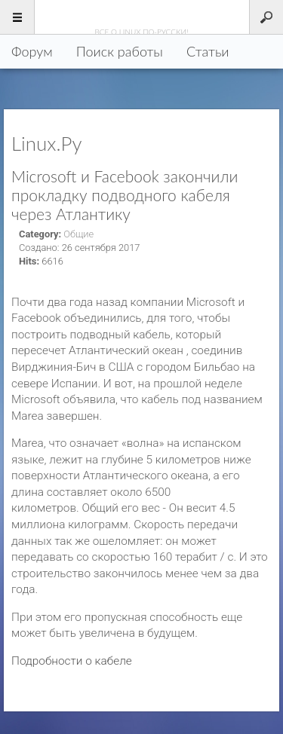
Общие (78, 234)
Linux (141, 16)
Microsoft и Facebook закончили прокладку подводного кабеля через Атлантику (124, 195)
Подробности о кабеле (71, 661)
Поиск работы (119, 51)
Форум (32, 51)
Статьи (207, 51)
